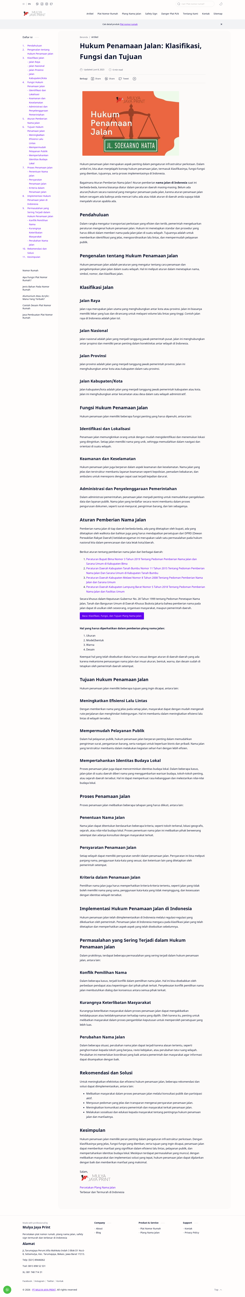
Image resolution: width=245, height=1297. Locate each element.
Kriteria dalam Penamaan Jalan (37, 189)
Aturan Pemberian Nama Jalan (37, 120)
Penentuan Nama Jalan (38, 173)
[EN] (29, 4)
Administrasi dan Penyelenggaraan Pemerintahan (38, 110)
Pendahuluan (34, 45)
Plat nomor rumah (129, 24)
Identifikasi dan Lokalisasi (37, 92)
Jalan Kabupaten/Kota (38, 76)
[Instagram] (39, 1281)
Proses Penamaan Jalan (40, 167)
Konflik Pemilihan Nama (38, 222)
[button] (37, 4)
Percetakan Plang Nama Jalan (98, 1187)
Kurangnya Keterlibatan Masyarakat (35, 232)
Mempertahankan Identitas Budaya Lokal (38, 159)
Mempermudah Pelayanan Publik (38, 149)
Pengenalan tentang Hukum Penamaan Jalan (40, 51)
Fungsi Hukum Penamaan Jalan (36, 84)
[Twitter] (50, 1281)
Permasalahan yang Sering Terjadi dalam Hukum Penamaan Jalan (40, 212)
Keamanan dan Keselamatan (37, 100)
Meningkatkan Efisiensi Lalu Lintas (36, 139)
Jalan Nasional (36, 65)
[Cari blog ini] (195, 4)
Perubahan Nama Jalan (38, 242)
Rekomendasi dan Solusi (37, 250)
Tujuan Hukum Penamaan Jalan (36, 128)
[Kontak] (59, 1281)
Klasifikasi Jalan (35, 57)
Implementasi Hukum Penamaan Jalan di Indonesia (39, 200)
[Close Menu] (221, 24)
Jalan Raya (34, 61)
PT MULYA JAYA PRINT (44, 1289)
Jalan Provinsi (36, 69)
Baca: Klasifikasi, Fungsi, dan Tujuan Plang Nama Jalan (112, 615)
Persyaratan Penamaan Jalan (37, 181)
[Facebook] (27, 1281)
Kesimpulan (33, 256)
